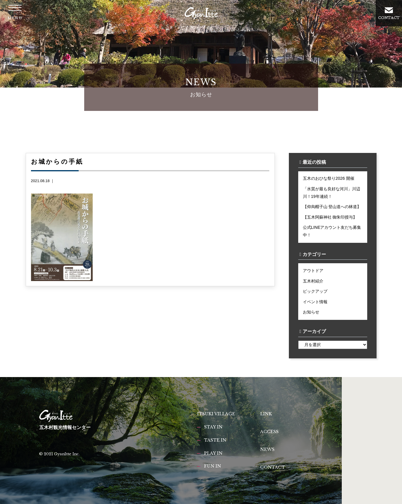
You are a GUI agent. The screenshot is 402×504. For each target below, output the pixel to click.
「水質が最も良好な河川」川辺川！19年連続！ (331, 192)
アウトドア (313, 270)
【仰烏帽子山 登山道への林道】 (332, 206)
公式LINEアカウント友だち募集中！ (332, 231)
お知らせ (311, 312)
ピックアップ (315, 291)
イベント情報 (315, 301)
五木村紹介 (313, 281)
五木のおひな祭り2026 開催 (328, 178)
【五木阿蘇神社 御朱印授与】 (330, 217)
